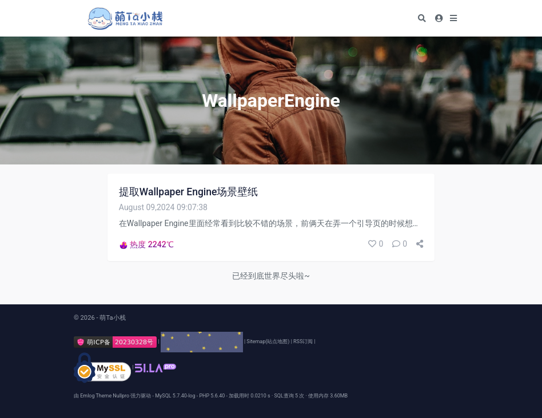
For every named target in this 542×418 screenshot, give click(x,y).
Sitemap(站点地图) (267, 341)
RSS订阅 (303, 341)
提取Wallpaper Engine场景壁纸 (188, 192)
